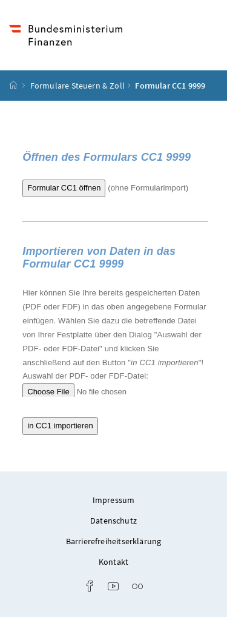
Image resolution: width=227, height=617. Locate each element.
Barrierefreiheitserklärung (114, 541)
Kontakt (113, 561)
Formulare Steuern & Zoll (77, 85)
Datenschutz (113, 520)
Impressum (114, 499)
